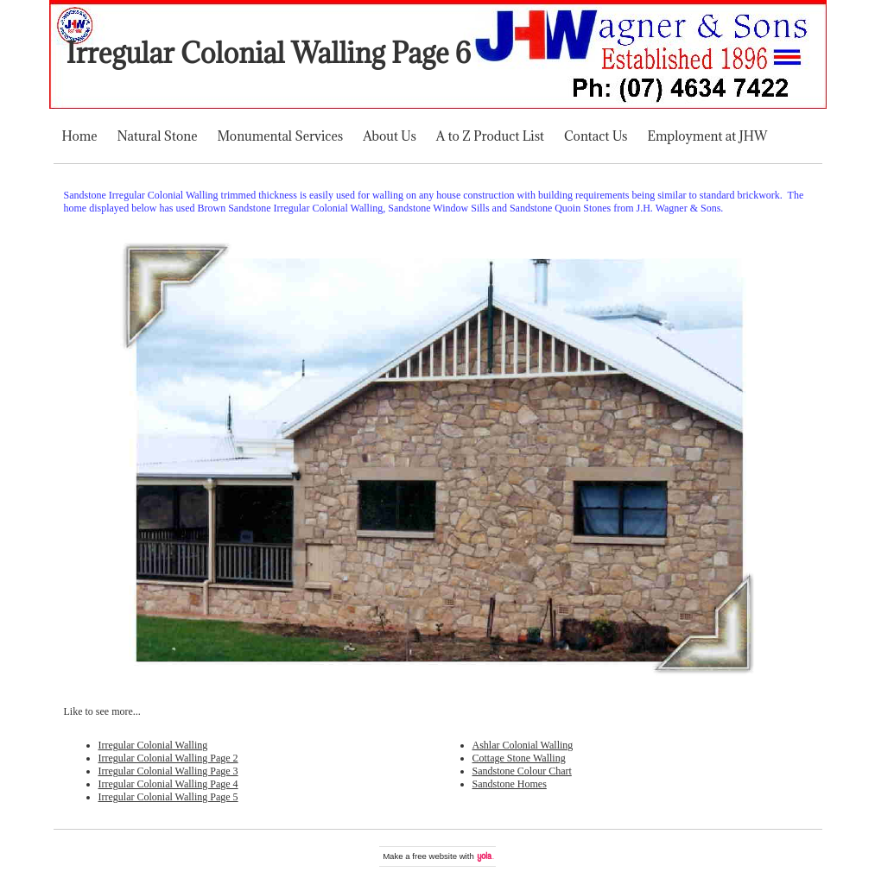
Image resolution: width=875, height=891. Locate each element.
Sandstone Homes (509, 784)
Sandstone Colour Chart (522, 771)
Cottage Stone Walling (519, 758)
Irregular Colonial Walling (153, 745)
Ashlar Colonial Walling (523, 745)
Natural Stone (157, 136)
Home (80, 136)
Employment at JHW (707, 136)
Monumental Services (280, 136)
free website (434, 856)
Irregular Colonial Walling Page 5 (168, 797)
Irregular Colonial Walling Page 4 (168, 784)
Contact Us (595, 136)
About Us (389, 136)
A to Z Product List (490, 136)
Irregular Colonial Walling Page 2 (168, 758)
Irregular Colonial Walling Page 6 (269, 53)
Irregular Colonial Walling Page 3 (168, 771)
